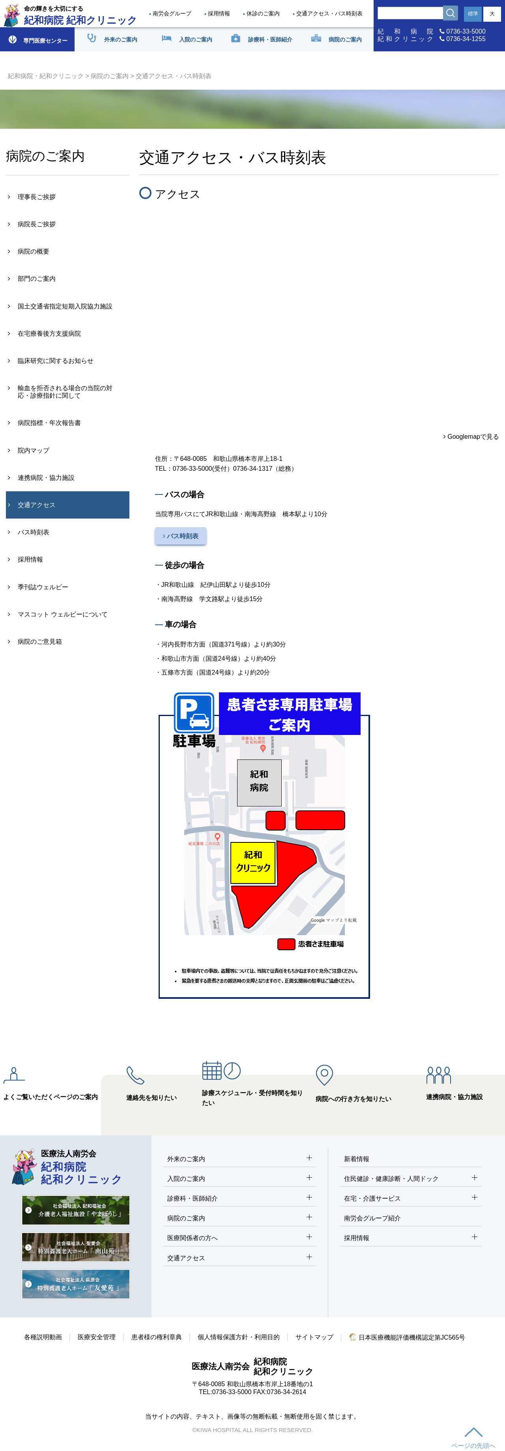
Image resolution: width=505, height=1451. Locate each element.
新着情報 (356, 1159)
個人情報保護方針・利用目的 (239, 1337)
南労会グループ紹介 (372, 1218)
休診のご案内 (263, 13)
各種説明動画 (43, 1337)
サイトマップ (314, 1337)
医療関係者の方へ (239, 1238)
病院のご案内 (110, 76)
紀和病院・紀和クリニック (46, 76)
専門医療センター (37, 39)
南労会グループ (172, 13)
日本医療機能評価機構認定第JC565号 (407, 1337)
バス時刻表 (180, 536)
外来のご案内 (239, 1159)
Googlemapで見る (471, 436)
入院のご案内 (239, 1179)
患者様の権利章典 (156, 1337)
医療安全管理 (97, 1337)
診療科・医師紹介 (239, 1199)
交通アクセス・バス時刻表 (329, 13)
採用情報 (219, 13)
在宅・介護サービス (410, 1199)
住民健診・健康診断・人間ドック (410, 1179)
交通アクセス (239, 1258)
